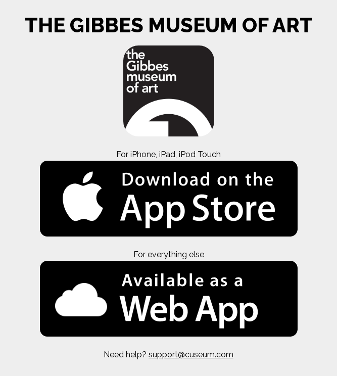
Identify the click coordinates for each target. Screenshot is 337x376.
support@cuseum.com (191, 354)
